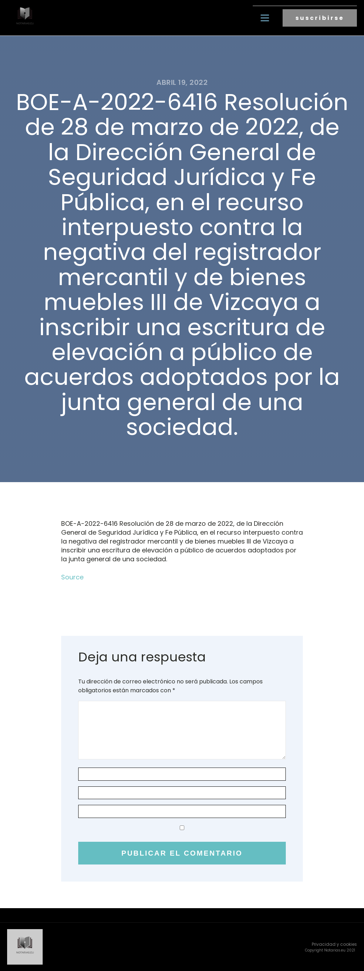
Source (72, 577)
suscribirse (319, 18)
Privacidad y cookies (334, 944)
